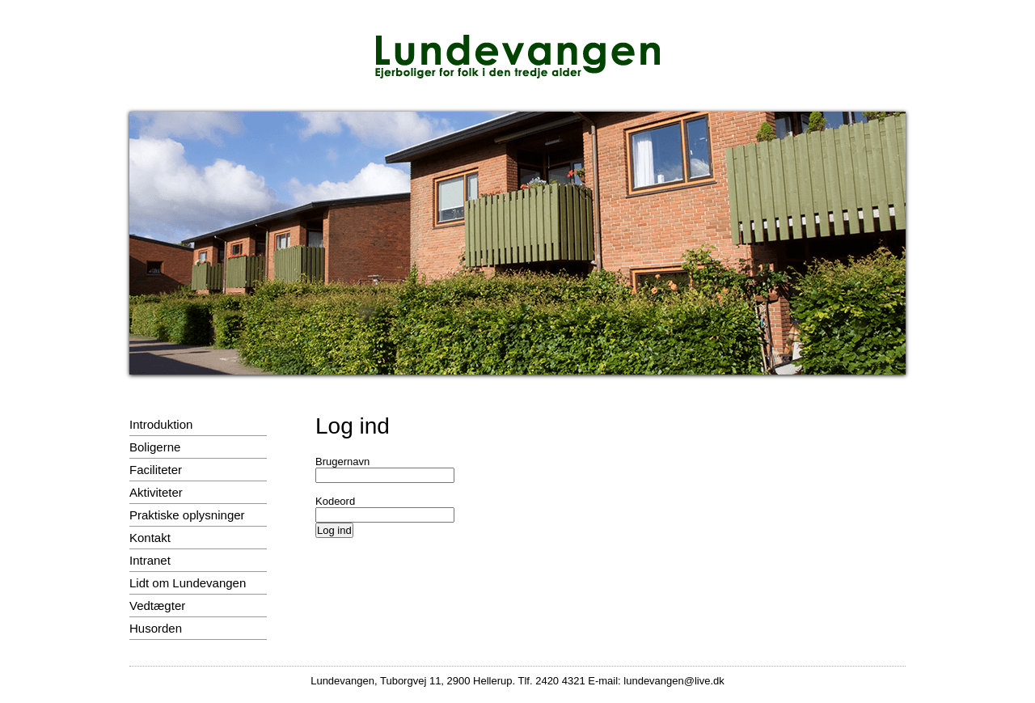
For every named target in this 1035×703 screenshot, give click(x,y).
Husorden (155, 628)
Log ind (334, 530)
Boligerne (154, 447)
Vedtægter (157, 605)
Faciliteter (155, 469)
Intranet (150, 560)
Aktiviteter (156, 492)
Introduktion (160, 424)
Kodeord (335, 501)
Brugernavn (342, 461)
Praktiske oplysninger (187, 515)
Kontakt (150, 537)
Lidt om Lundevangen (187, 583)
